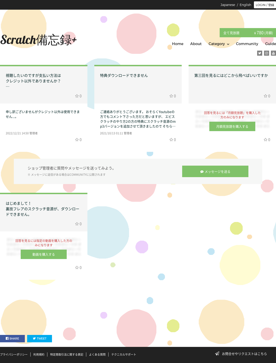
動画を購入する (43, 254)
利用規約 (38, 354)
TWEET (39, 338)
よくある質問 (97, 354)
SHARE (12, 338)
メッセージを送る (215, 171)
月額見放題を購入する (232, 126)
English (245, 5)
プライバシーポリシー (14, 354)
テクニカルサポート (123, 354)
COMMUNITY (78, 175)
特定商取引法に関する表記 (66, 354)
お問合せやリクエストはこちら (242, 353)
